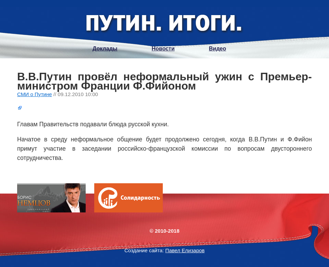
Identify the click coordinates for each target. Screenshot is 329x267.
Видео (217, 48)
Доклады (105, 48)
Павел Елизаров (185, 250)
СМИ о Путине (34, 94)
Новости (162, 48)
